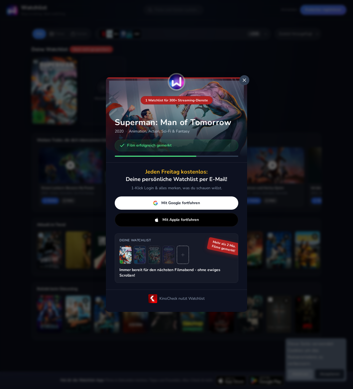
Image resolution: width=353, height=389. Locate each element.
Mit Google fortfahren (176, 203)
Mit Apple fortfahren (176, 219)
